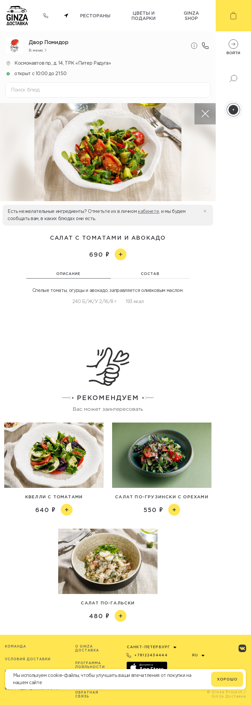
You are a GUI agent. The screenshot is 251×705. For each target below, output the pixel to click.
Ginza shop (191, 15)
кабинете (148, 211)
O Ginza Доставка (87, 648)
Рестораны (95, 15)
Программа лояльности (90, 665)
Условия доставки (28, 659)
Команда (15, 646)
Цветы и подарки (143, 15)
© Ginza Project (225, 692)
